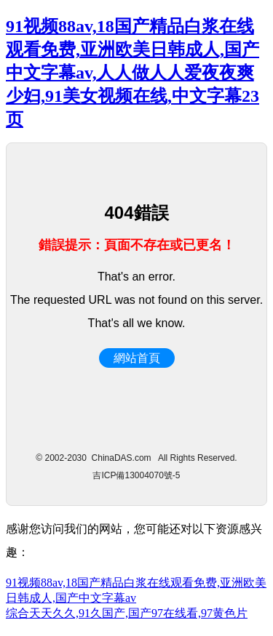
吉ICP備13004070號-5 (136, 475)
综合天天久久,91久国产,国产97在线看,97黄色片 (127, 613)
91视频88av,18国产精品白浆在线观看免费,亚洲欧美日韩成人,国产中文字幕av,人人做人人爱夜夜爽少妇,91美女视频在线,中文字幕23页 (132, 73)
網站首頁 (137, 358)
